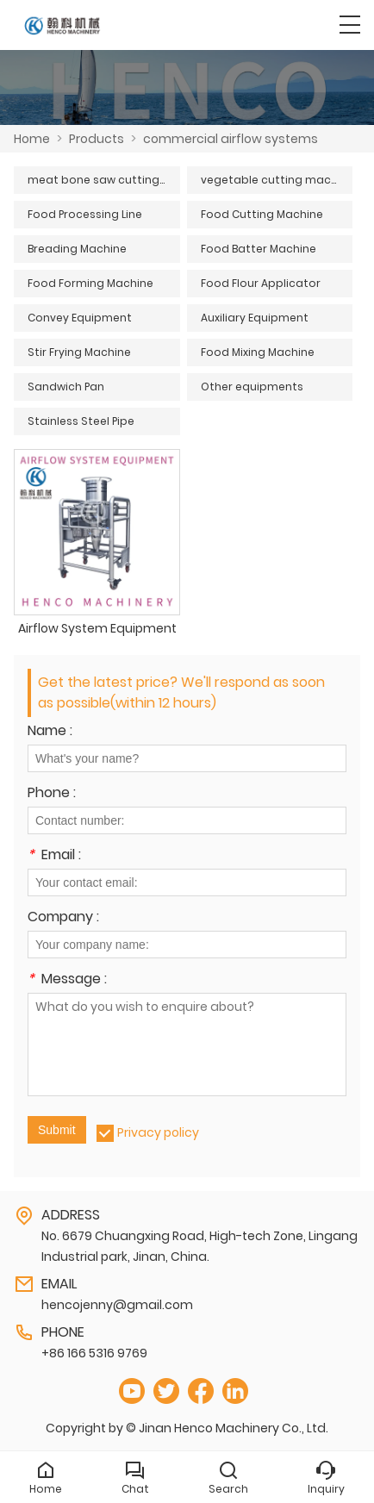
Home (32, 138)
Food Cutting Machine (262, 214)
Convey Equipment (80, 317)
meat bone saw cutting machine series (104, 179)
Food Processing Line (85, 214)
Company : (63, 918)
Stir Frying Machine (79, 352)
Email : (54, 856)
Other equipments (252, 386)
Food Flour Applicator (261, 283)
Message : (67, 980)
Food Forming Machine (90, 283)
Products (96, 138)
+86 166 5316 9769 (94, 1353)
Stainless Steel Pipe (81, 421)
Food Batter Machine (258, 248)
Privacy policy (158, 1132)
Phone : (52, 794)
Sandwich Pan (66, 386)
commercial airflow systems (230, 138)
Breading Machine (77, 248)
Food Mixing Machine (258, 352)
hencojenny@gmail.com (117, 1304)
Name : (50, 732)
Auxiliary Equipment (255, 317)
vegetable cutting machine (277, 179)
